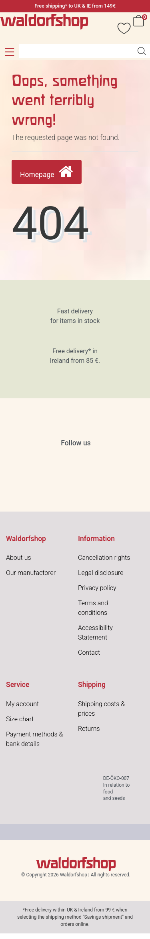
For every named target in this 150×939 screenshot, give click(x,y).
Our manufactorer (31, 573)
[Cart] (140, 28)
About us (18, 557)
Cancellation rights (104, 557)
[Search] (141, 51)
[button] (9, 52)
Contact (89, 652)
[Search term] (76, 51)
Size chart (20, 719)
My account (22, 704)
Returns (89, 728)
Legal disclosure (100, 573)
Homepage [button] (46, 172)
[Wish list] (120, 28)
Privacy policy (97, 588)
